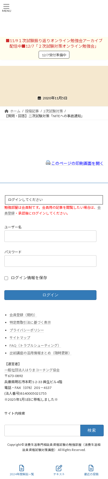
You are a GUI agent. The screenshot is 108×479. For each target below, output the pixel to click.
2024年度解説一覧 (22, 470)
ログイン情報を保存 (29, 277)
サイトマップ (20, 338)
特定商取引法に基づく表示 (30, 322)
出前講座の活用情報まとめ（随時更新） (41, 353)
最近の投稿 (91, 470)
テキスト (59, 470)
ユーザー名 (13, 227)
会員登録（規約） (23, 315)
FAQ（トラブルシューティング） (35, 345)
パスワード (13, 252)
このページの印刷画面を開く (75, 163)
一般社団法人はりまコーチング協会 (32, 370)
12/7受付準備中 (54, 55)
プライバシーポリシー (27, 330)
